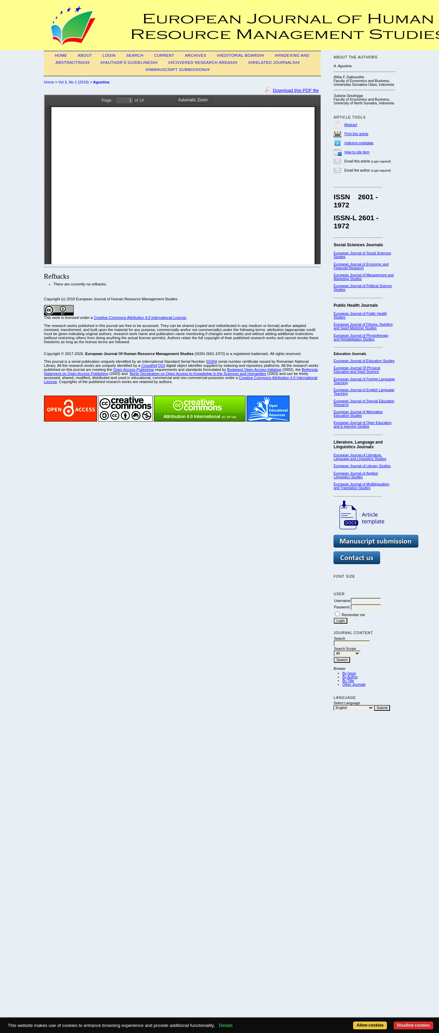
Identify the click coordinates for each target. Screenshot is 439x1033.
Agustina (101, 82)
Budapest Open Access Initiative (254, 370)
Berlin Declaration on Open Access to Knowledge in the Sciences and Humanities (198, 374)
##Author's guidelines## (129, 62)
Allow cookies (370, 1025)
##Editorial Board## (240, 55)
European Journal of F (350, 379)
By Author (349, 677)
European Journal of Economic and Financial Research (360, 266)
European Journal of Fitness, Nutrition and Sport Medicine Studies (362, 326)
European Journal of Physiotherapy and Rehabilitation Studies (360, 337)
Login (109, 55)
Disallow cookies (413, 1025)
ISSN (211, 361)
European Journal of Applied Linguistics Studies (355, 475)
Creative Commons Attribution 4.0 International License (140, 318)
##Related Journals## (274, 62)
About (85, 55)
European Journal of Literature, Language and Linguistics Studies (359, 457)
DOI (161, 365)
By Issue (349, 673)
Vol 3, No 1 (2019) (73, 82)
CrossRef (149, 365)
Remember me (353, 615)
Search (134, 55)
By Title (348, 681)
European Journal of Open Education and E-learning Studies (362, 424)
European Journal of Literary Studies (362, 466)
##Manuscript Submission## (177, 70)
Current (164, 55)
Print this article (356, 134)
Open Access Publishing (133, 370)
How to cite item (356, 152)
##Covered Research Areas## (202, 62)
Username (342, 601)
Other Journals (353, 684)
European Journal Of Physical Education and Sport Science (356, 370)
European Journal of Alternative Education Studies (358, 414)
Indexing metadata (358, 143)
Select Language (346, 703)
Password (341, 607)
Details (226, 1025)
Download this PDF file (296, 90)
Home (61, 55)
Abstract (350, 125)
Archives (195, 55)
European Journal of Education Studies (363, 361)
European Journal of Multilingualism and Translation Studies (361, 486)
